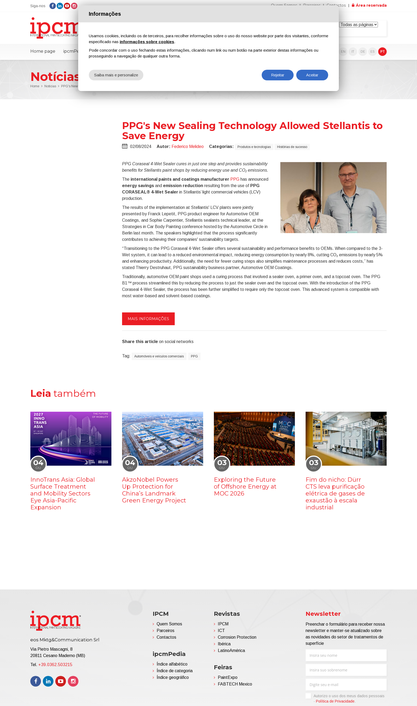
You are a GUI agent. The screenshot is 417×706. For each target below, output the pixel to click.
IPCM (223, 624)
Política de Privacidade (335, 701)
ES (372, 51)
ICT (221, 630)
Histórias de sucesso (292, 147)
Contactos (166, 637)
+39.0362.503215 (55, 664)
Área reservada (371, 5)
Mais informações (148, 318)
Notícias (50, 86)
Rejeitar (277, 75)
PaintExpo (227, 677)
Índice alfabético (172, 664)
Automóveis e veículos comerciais (159, 356)
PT (382, 51)
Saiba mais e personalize (116, 75)
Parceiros (165, 630)
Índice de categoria (175, 670)
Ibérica (224, 644)
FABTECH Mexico (235, 684)
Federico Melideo (188, 146)
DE (363, 51)
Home (34, 86)
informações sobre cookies (147, 41)
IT (353, 51)
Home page (42, 51)
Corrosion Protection (237, 637)
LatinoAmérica (231, 650)
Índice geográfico (173, 677)
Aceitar (312, 75)
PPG (234, 179)
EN (343, 51)
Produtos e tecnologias (254, 147)
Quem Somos (169, 624)
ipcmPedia (74, 51)
